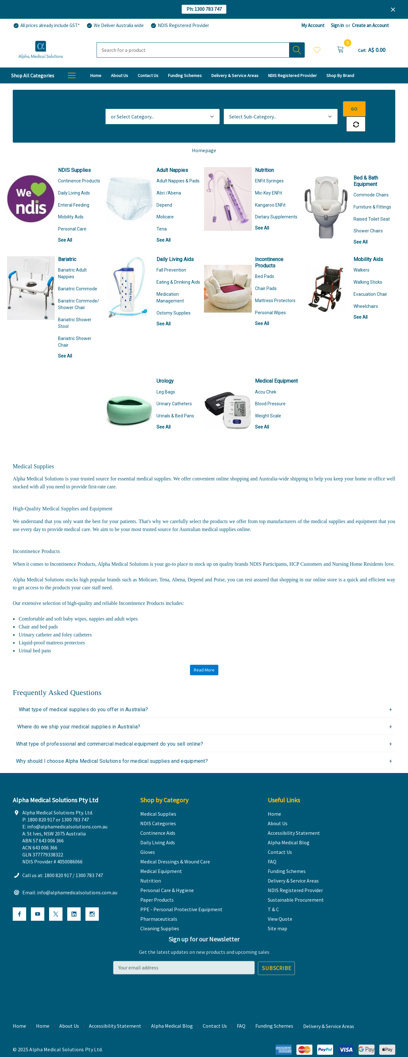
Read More (204, 654)
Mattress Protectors (275, 285)
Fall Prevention (171, 254)
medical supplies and (333, 506)
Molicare (165, 201)
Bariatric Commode (77, 273)
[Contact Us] (148, 75)
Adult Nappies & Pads (178, 165)
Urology (165, 366)
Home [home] (19, 1011)
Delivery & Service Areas (328, 1011)
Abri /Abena (169, 177)
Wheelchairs (365, 291)
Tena (162, 213)
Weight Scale (268, 400)
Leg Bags (166, 376)
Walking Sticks (367, 266)
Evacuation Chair (370, 278)
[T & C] (340, 75)
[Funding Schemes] (185, 75)
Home (42, 1011)
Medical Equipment (276, 366)
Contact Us (215, 1011)
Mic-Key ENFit (268, 177)
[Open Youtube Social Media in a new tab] (37, 899)
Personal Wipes (270, 297)
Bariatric (67, 244)
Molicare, (148, 564)
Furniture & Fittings (372, 191)
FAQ (241, 1011)
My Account (312, 25)
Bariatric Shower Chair (74, 326)
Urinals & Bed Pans (175, 400)
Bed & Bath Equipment (365, 166)
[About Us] (119, 75)
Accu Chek (265, 376)
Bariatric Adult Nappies (72, 258)
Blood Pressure (270, 388)
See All (65, 224)
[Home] (95, 75)
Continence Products (79, 165)
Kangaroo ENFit (270, 189)
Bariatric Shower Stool (74, 308)
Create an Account (370, 25)
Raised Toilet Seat (371, 203)
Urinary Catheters (174, 388)
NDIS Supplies (74, 155)
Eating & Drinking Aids (178, 266)
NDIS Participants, (269, 548)
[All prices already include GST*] (46, 25)
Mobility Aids (71, 201)
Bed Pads (264, 261)
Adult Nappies (172, 155)
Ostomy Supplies (174, 297)
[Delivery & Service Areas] (235, 75)
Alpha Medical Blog (172, 1011)
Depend (164, 189)
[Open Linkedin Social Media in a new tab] (74, 899)
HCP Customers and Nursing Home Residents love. (342, 548)
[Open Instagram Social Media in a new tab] (92, 899)
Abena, (179, 564)
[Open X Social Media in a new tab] (55, 899)
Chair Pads (266, 273)
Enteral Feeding (73, 189)
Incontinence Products (269, 247)
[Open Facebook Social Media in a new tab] (19, 899)
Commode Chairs (371, 179)
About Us (69, 1011)
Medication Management (170, 282)
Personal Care (72, 213)
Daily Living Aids (74, 177)
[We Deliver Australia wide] (115, 25)
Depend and (201, 564)
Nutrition (264, 155)
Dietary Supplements (276, 201)
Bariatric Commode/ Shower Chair (78, 289)
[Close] (393, 9)
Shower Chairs (368, 215)
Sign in (337, 25)
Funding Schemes (274, 1011)
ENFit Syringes (269, 165)
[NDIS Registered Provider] (179, 25)
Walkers (361, 254)
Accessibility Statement (115, 1011)
